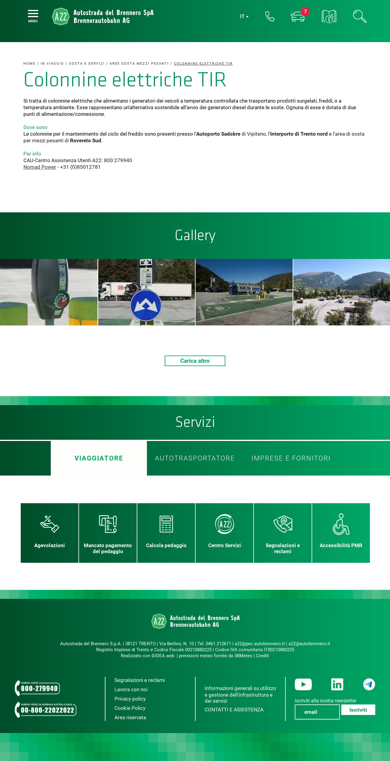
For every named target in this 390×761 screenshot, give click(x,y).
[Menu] (33, 13)
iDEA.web (164, 655)
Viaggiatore (99, 458)
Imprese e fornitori (291, 458)
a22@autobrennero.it (309, 643)
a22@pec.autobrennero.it (260, 643)
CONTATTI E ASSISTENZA (234, 710)
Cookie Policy (129, 708)
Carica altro (195, 360)
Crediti (262, 655)
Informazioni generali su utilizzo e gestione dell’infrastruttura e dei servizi (240, 694)
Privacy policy (130, 699)
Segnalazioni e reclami (139, 680)
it (242, 17)
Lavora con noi (131, 689)
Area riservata (130, 717)
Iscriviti (358, 710)
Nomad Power (39, 167)
